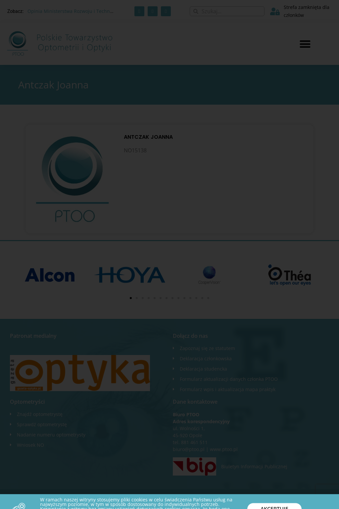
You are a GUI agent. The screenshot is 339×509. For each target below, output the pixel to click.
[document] (169, 254)
